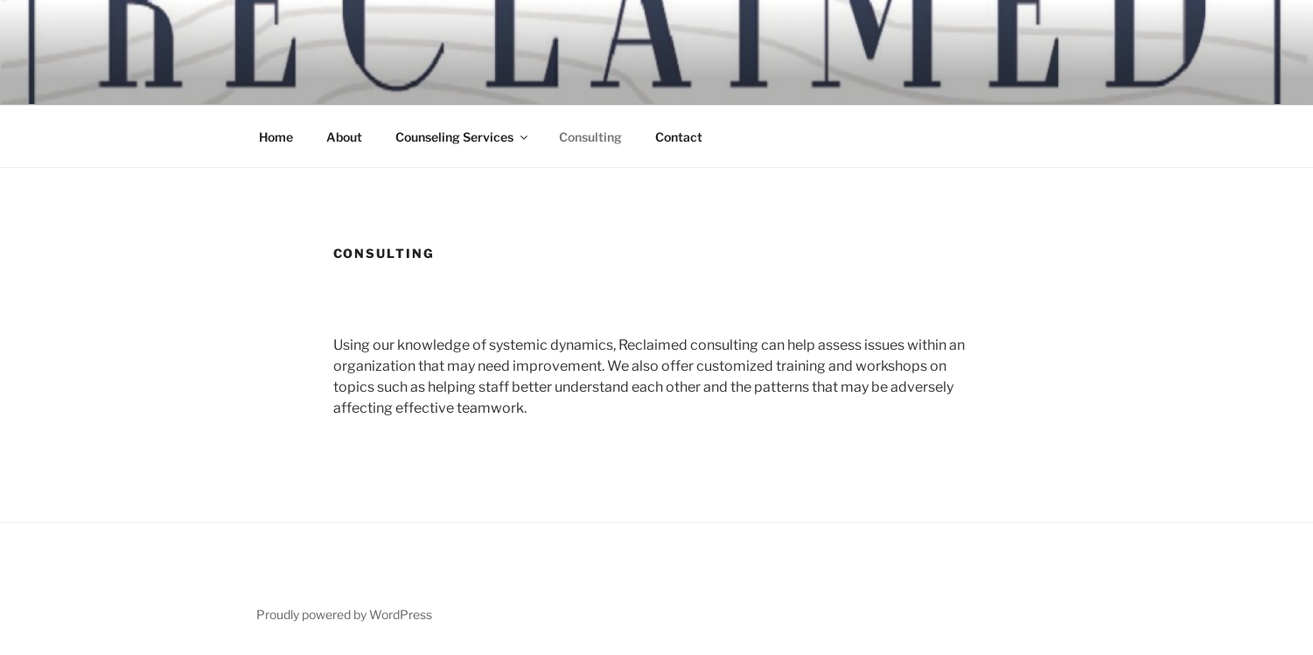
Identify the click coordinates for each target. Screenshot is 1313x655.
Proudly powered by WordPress (344, 614)
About (344, 136)
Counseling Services (462, 136)
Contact (678, 136)
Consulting (590, 136)
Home (276, 136)
